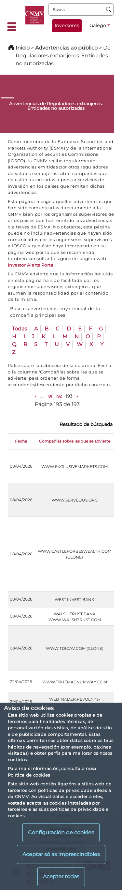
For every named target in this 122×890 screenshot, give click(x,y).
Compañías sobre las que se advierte (74, 441)
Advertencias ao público (66, 48)
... (41, 396)
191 (49, 396)
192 (59, 396)
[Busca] (109, 9)
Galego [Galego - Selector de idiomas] (97, 25)
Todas (19, 329)
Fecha (21, 441)
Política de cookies (29, 775)
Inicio (23, 48)
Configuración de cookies (61, 832)
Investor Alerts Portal (31, 265)
